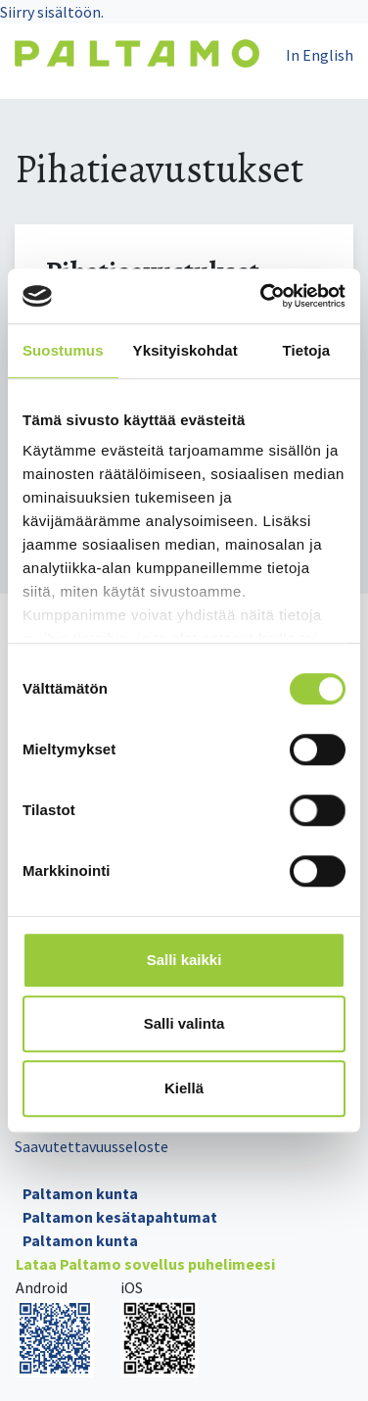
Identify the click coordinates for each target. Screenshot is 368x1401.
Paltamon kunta (80, 1193)
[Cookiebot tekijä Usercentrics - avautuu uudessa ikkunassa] (262, 296)
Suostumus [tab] (63, 350)
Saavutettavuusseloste (91, 1146)
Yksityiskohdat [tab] (185, 350)
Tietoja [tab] (307, 350)
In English (319, 55)
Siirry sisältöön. (52, 12)
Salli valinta (184, 1023)
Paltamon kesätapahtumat (120, 1217)
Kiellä (184, 1088)
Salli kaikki (184, 959)
